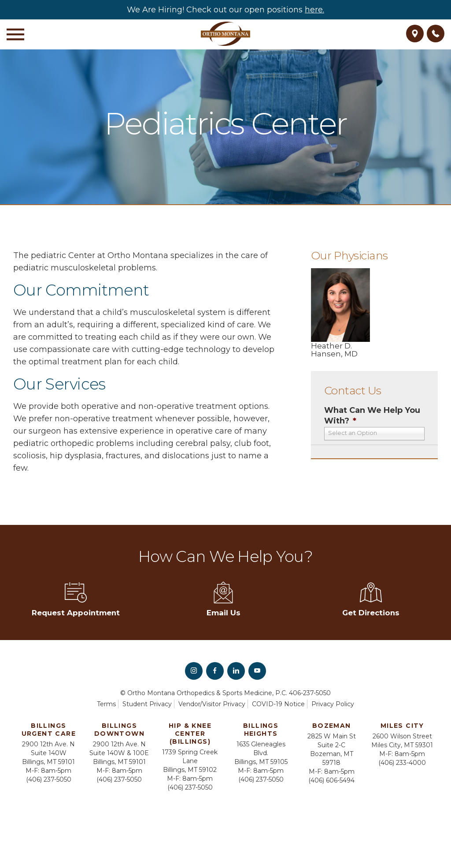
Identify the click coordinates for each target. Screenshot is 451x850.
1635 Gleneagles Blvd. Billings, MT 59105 (261, 753)
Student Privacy (147, 704)
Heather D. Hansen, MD (340, 313)
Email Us (223, 599)
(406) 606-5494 (331, 781)
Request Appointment (75, 599)
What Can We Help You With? (372, 415)
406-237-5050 (310, 693)
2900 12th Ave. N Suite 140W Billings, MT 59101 (48, 753)
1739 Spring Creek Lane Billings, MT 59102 (190, 761)
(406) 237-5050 (48, 780)
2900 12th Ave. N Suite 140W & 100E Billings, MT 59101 (119, 753)
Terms (106, 704)
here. (314, 10)
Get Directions (370, 599)
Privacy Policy (332, 704)
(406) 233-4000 (402, 763)
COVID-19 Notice (278, 704)
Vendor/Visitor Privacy (211, 704)
